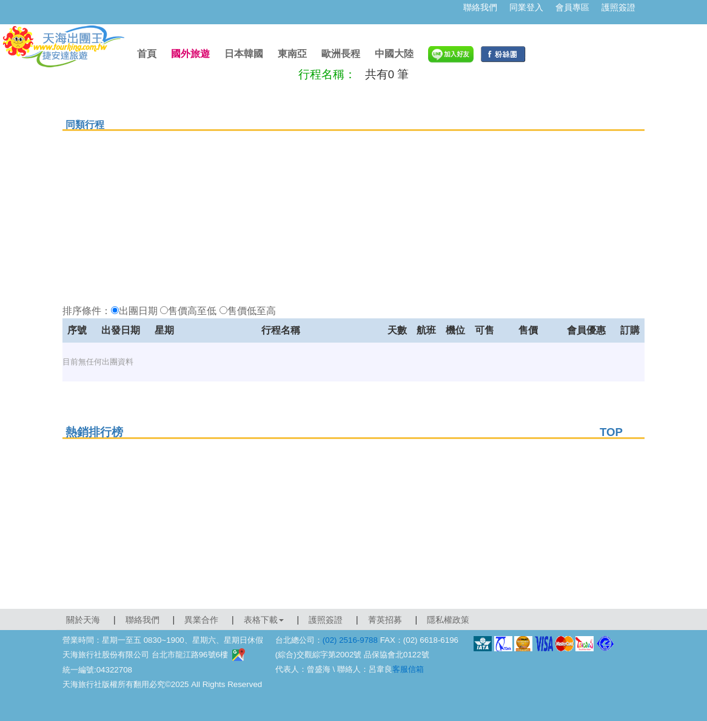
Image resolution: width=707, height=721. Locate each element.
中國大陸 (394, 54)
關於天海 (83, 620)
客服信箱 (408, 669)
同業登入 (526, 7)
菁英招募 (385, 620)
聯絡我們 (480, 7)
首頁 (146, 54)
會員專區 (572, 7)
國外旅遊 (190, 54)
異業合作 (201, 620)
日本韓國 (243, 54)
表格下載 (264, 620)
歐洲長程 (340, 54)
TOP (611, 432)
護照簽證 (618, 7)
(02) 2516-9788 (350, 640)
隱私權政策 (448, 620)
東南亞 (292, 54)
